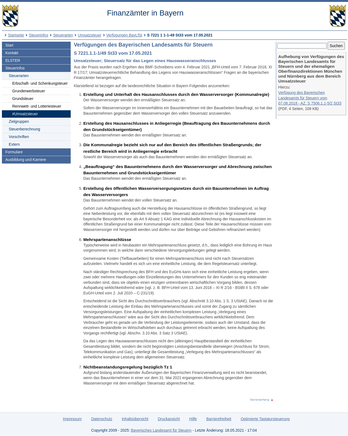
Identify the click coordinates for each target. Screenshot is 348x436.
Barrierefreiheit (218, 419)
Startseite (16, 35)
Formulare (14, 152)
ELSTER (12, 60)
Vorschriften (19, 137)
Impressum (72, 419)
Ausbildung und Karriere (25, 159)
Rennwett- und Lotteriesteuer (36, 106)
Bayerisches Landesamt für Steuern (161, 430)
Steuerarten (63, 35)
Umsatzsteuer (89, 35)
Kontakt (11, 53)
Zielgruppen (19, 121)
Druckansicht (169, 419)
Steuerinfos (38, 35)
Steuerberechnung (24, 129)
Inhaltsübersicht (135, 419)
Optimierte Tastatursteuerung (265, 419)
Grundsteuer (22, 98)
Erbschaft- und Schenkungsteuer (40, 83)
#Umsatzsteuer (25, 114)
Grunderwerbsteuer (28, 91)
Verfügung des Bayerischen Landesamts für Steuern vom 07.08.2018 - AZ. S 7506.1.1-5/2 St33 (309, 97)
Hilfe (193, 419)
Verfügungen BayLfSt (124, 35)
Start (9, 45)
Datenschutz (101, 419)
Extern (14, 144)
